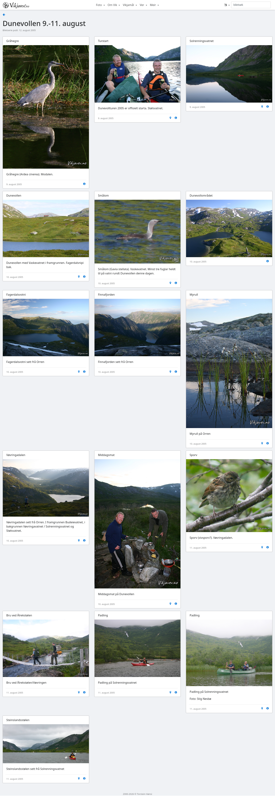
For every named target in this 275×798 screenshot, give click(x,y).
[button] (227, 4)
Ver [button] (142, 5)
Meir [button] (153, 5)
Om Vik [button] (113, 5)
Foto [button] (99, 5)
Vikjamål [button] (129, 5)
